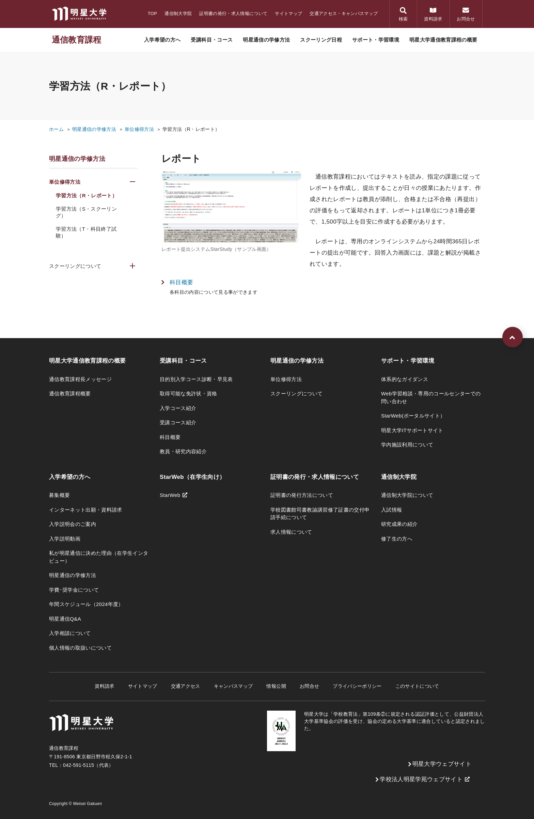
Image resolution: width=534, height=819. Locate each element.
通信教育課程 (76, 39)
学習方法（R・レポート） (191, 129)
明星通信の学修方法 (94, 129)
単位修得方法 (139, 129)
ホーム (56, 129)
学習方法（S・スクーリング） (86, 212)
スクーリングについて (75, 266)
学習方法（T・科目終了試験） (86, 232)
